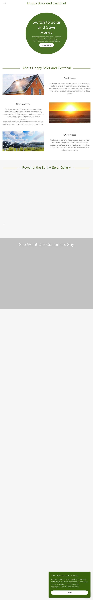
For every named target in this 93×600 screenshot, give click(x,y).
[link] (46, 4)
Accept (69, 595)
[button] (9, 3)
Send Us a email (46, 45)
